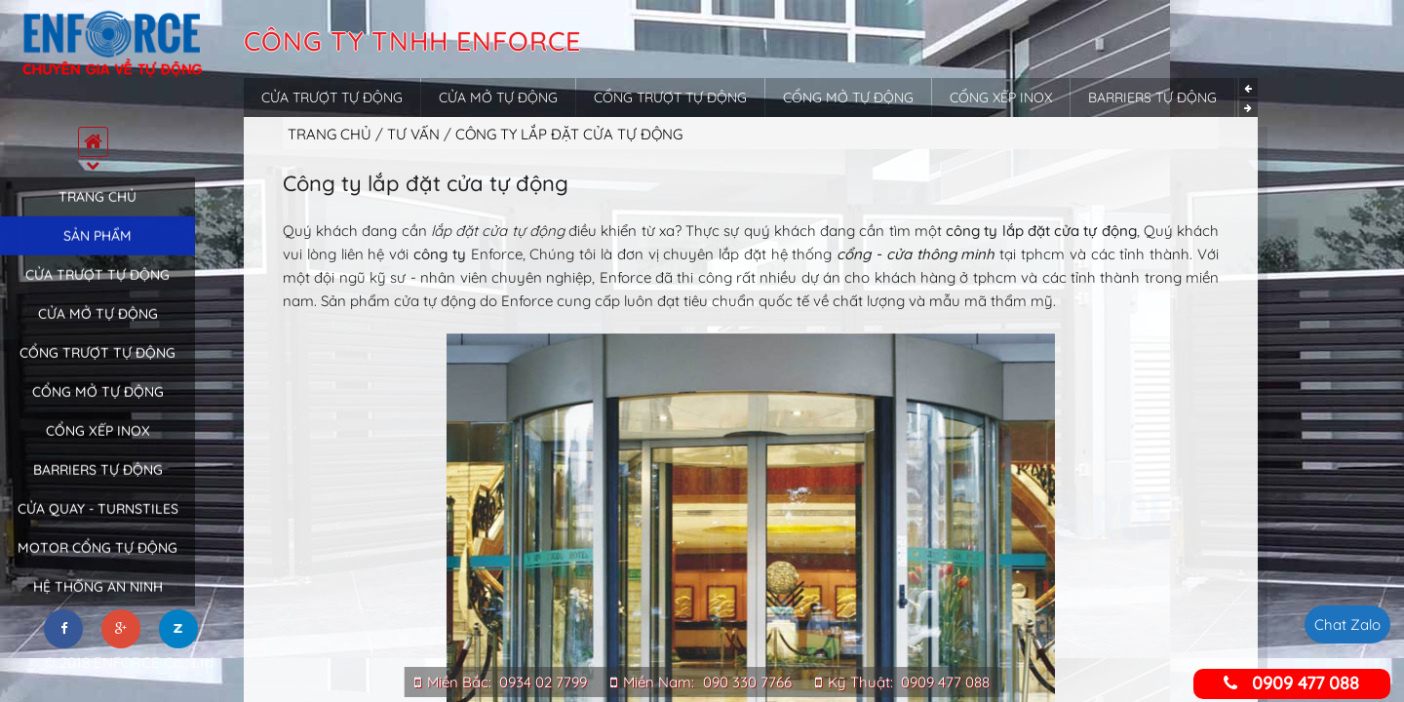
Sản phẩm (97, 248)
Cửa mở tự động (98, 326)
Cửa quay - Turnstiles (98, 521)
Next (1248, 107)
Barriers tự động (98, 482)
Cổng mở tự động (98, 404)
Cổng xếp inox (98, 443)
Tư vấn (415, 134)
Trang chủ (97, 209)
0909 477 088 (945, 682)
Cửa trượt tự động (97, 287)
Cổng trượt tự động (98, 365)
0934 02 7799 (543, 682)
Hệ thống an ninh (98, 599)
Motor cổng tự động (97, 560)
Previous (1248, 87)
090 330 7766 (747, 682)
